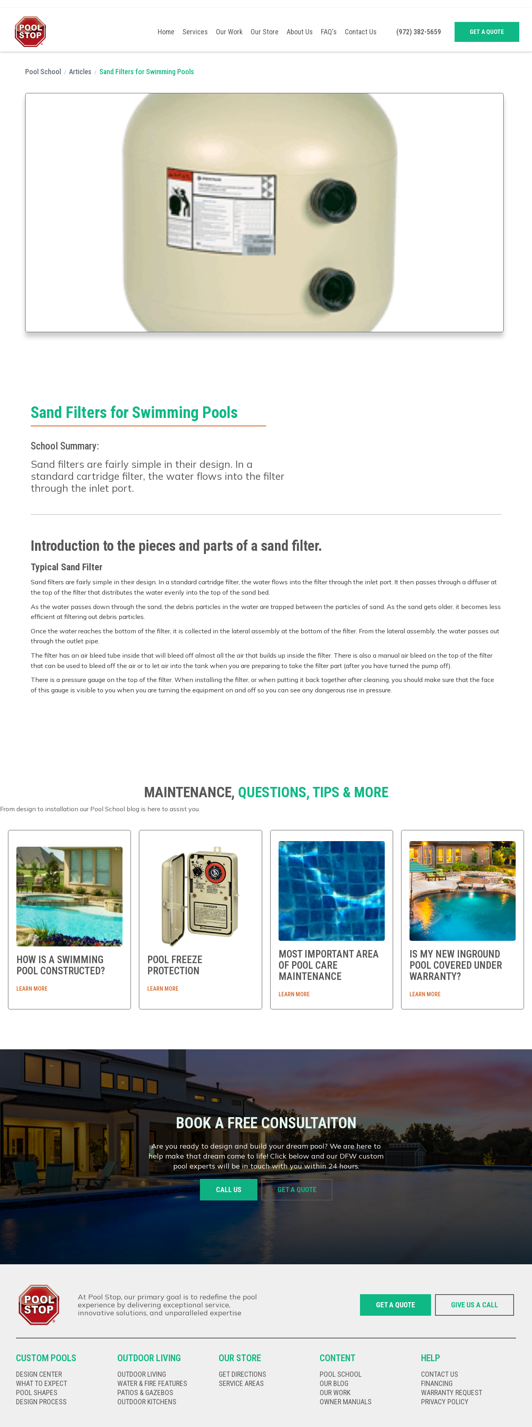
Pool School (43, 71)
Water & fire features (152, 1384)
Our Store (265, 32)
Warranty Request (451, 1393)
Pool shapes (36, 1393)
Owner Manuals (346, 1402)
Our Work (229, 32)
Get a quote (487, 31)
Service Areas (241, 1384)
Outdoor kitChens (146, 1402)
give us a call (474, 1305)
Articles (80, 71)
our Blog (334, 1384)
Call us (228, 1190)
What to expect (41, 1384)
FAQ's (329, 32)
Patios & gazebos (145, 1393)
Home (166, 32)
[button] (195, 32)
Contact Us (361, 32)
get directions (242, 1374)
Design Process (41, 1402)
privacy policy (445, 1402)
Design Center (39, 1374)
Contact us (439, 1374)
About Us (300, 32)
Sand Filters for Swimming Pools (146, 71)
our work (335, 1393)
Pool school (341, 1374)
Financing (437, 1384)
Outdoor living (141, 1374)
